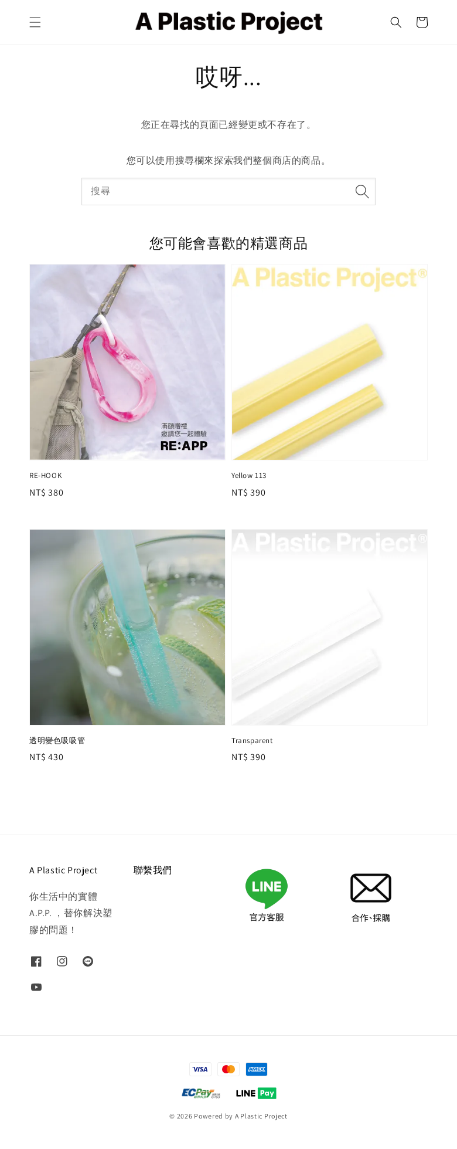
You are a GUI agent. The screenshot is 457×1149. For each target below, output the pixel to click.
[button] (35, 22)
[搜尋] (362, 191)
